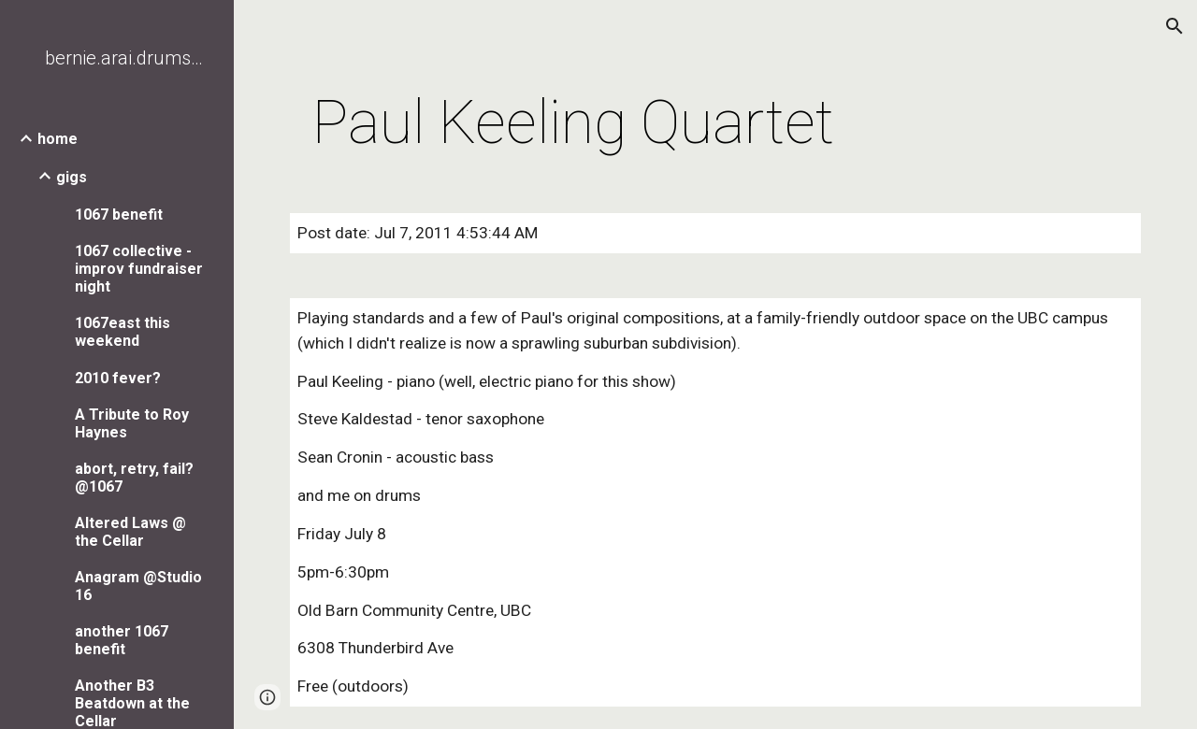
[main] (574, 123)
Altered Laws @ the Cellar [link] (130, 532)
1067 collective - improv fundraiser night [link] (139, 268)
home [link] (57, 139)
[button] (1174, 26)
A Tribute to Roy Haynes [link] (132, 423)
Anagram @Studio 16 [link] (138, 586)
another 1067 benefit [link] (121, 640)
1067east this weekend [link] (122, 332)
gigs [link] (71, 177)
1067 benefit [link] (119, 214)
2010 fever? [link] (118, 378)
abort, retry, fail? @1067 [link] (134, 477)
